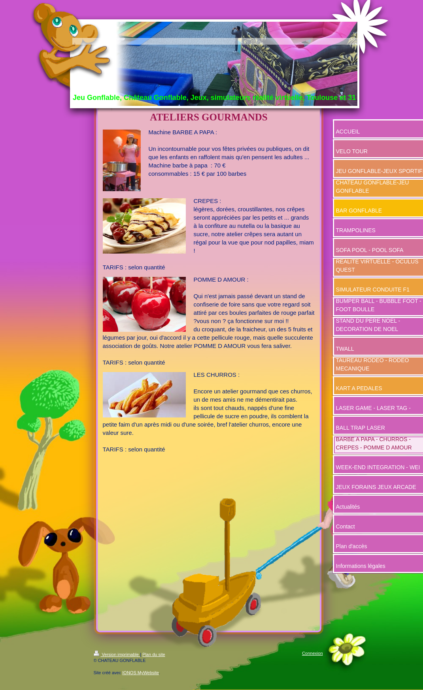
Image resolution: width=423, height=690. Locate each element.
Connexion (312, 653)
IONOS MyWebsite (140, 672)
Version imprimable (117, 654)
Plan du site (153, 654)
